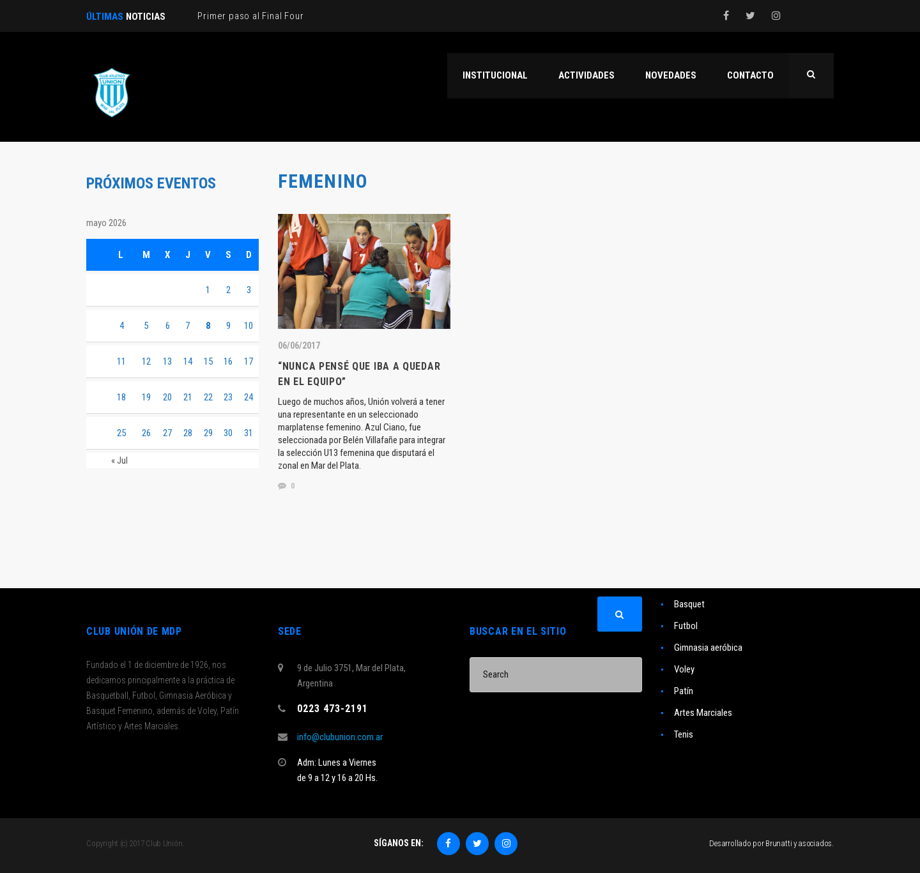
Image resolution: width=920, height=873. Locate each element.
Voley (684, 669)
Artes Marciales (703, 712)
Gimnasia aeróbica (708, 647)
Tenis (683, 734)
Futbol (686, 626)
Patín (683, 691)
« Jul (119, 460)
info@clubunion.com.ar (340, 737)
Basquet (689, 604)
